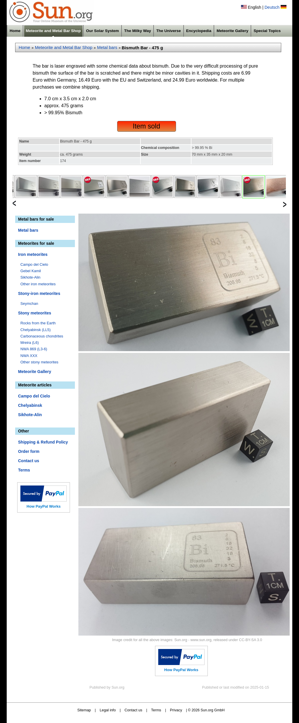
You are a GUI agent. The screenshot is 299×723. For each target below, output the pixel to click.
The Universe (168, 31)
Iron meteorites (33, 254)
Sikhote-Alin (30, 277)
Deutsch (272, 7)
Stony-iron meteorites (39, 293)
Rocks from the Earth (38, 323)
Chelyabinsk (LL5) (35, 330)
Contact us (28, 460)
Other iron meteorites (38, 284)
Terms (24, 470)
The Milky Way (137, 31)
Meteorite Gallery (232, 31)
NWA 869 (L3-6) (33, 349)
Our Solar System (102, 31)
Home (15, 31)
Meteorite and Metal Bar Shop (53, 31)
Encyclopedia (199, 31)
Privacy (176, 710)
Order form (28, 451)
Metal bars (107, 47)
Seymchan (29, 303)
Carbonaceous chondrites (41, 336)
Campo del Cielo (34, 264)
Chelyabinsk (30, 405)
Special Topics (267, 31)
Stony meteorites (34, 313)
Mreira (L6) (29, 342)
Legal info (108, 710)
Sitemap (84, 710)
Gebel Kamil (30, 271)
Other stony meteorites (39, 362)
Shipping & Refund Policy (43, 442)
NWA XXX (28, 355)
